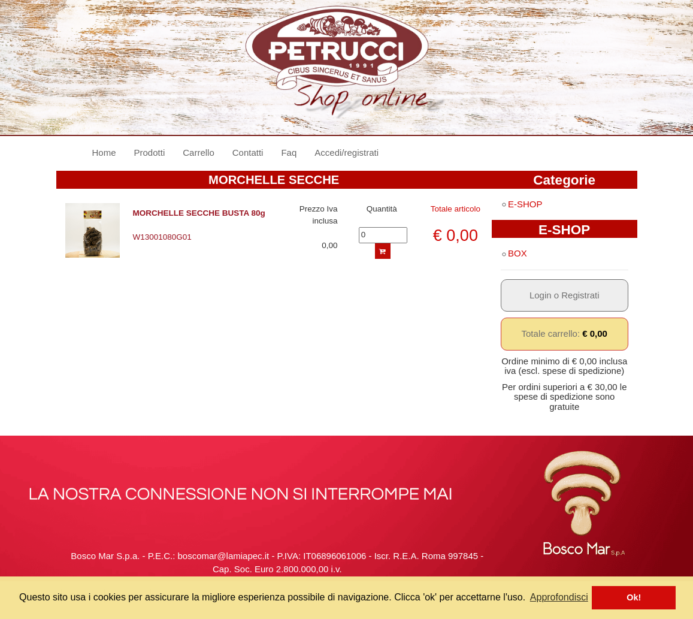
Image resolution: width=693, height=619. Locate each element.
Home (108, 152)
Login (540, 295)
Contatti (248, 152)
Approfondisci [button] (559, 597)
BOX (514, 253)
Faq (288, 152)
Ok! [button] (634, 597)
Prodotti (149, 152)
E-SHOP (522, 204)
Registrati (580, 295)
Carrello (198, 152)
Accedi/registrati (346, 152)
